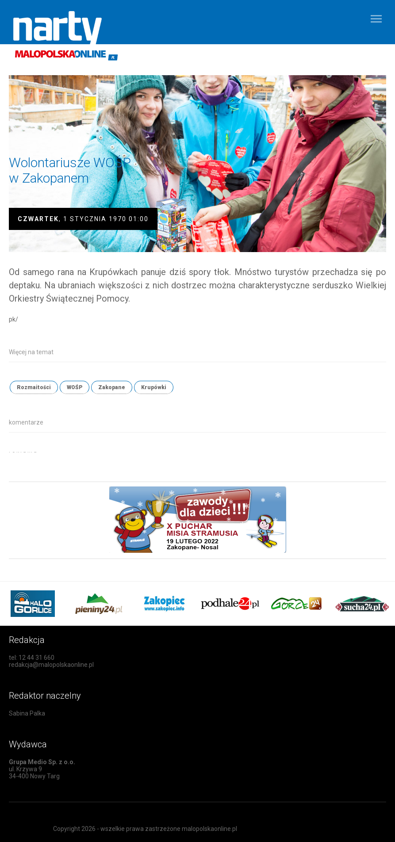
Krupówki (153, 387)
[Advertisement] (112, 465)
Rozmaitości (34, 387)
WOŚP (74, 387)
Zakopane (111, 387)
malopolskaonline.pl (209, 828)
